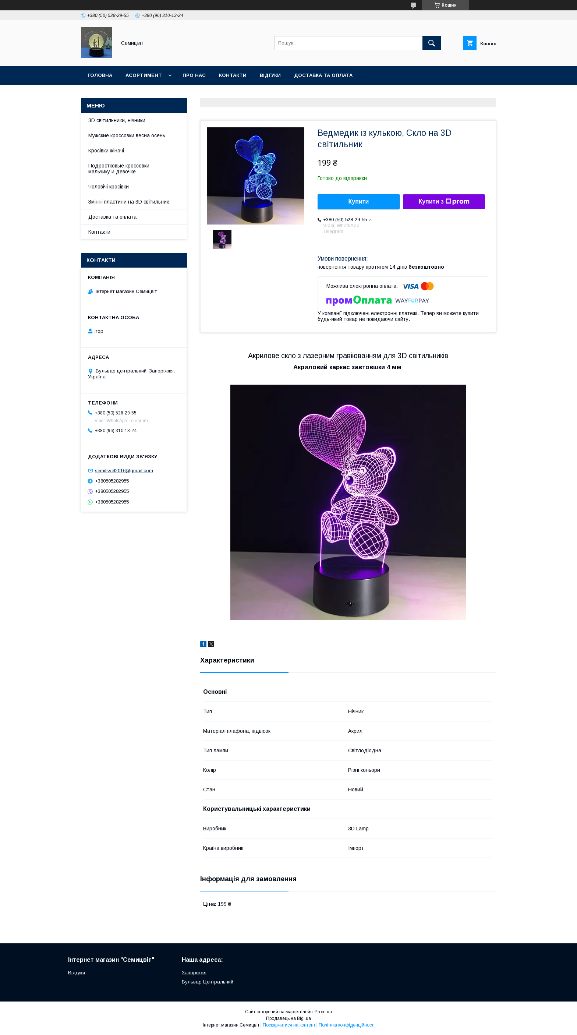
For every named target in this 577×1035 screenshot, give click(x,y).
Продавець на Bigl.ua (288, 1018)
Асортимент (143, 75)
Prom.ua (323, 1011)
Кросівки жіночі (106, 150)
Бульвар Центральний (207, 982)
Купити (358, 201)
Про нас (194, 75)
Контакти (233, 75)
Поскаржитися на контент (289, 1025)
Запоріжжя (194, 972)
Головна (100, 75)
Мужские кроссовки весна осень (126, 135)
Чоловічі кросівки (108, 187)
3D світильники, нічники (116, 120)
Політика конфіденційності (347, 1025)
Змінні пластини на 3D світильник (128, 202)
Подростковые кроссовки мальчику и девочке (118, 168)
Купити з (443, 201)
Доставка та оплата (323, 75)
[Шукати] (431, 43)
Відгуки (270, 75)
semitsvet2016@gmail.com (124, 470)
